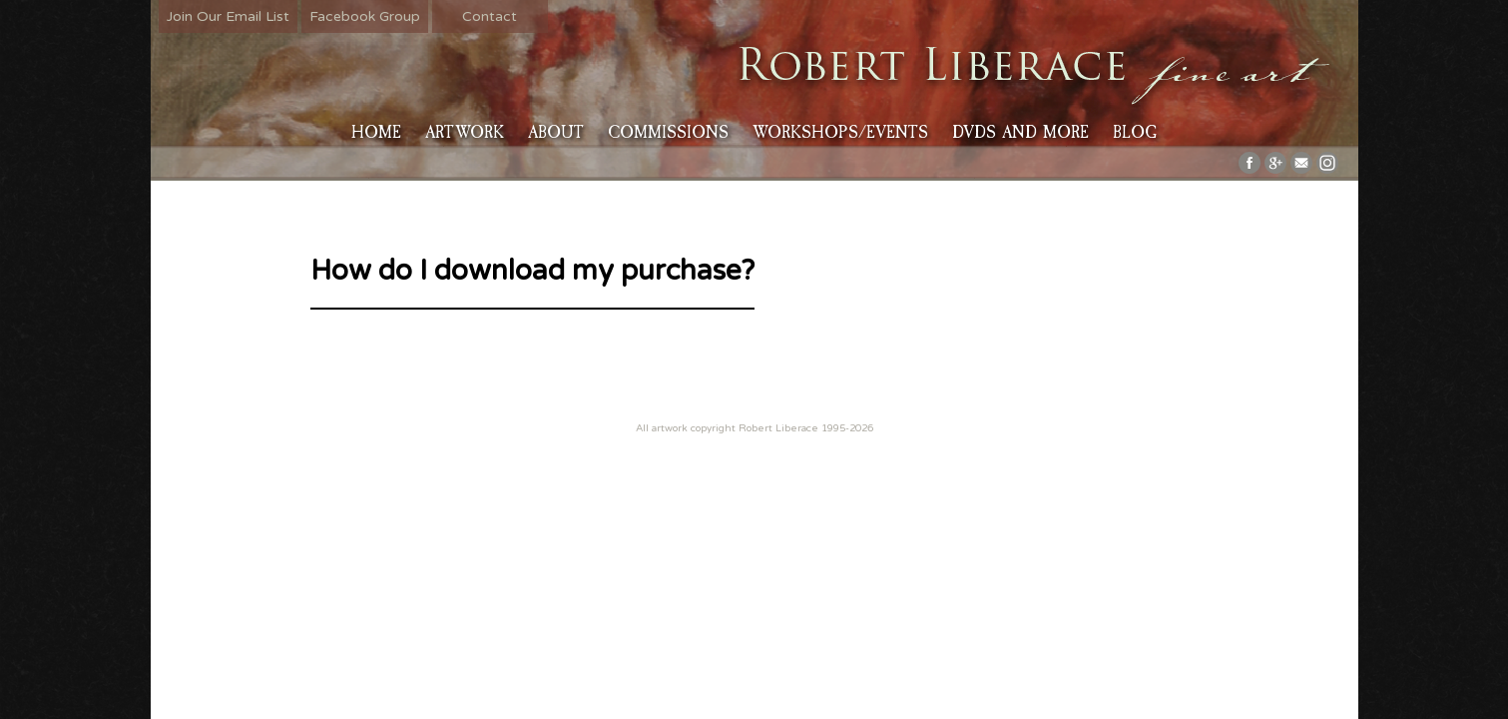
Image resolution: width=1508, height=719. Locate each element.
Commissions (668, 132)
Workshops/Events (840, 132)
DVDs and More (1020, 132)
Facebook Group (364, 16)
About (556, 132)
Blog (1135, 132)
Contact (489, 16)
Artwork (464, 132)
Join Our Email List (228, 16)
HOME (376, 132)
